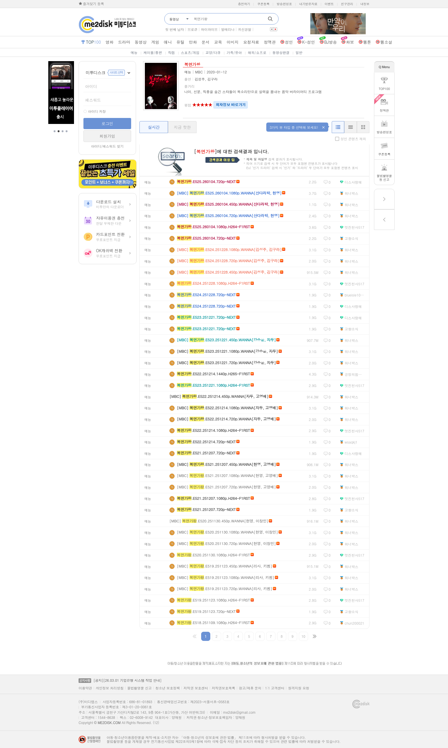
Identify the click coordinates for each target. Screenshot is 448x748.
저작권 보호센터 (195, 688)
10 (303, 636)
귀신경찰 (244, 29)
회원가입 (107, 136)
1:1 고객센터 (274, 688)
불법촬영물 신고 (139, 688)
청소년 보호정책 (167, 688)
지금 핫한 (182, 127)
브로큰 (192, 29)
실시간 (153, 127)
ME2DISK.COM (109, 722)
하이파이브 (209, 29)
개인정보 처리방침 (109, 688)
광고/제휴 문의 (250, 688)
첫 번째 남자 (174, 29)
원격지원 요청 (298, 688)
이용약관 (85, 688)
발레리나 (228, 29)
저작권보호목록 (223, 688)
